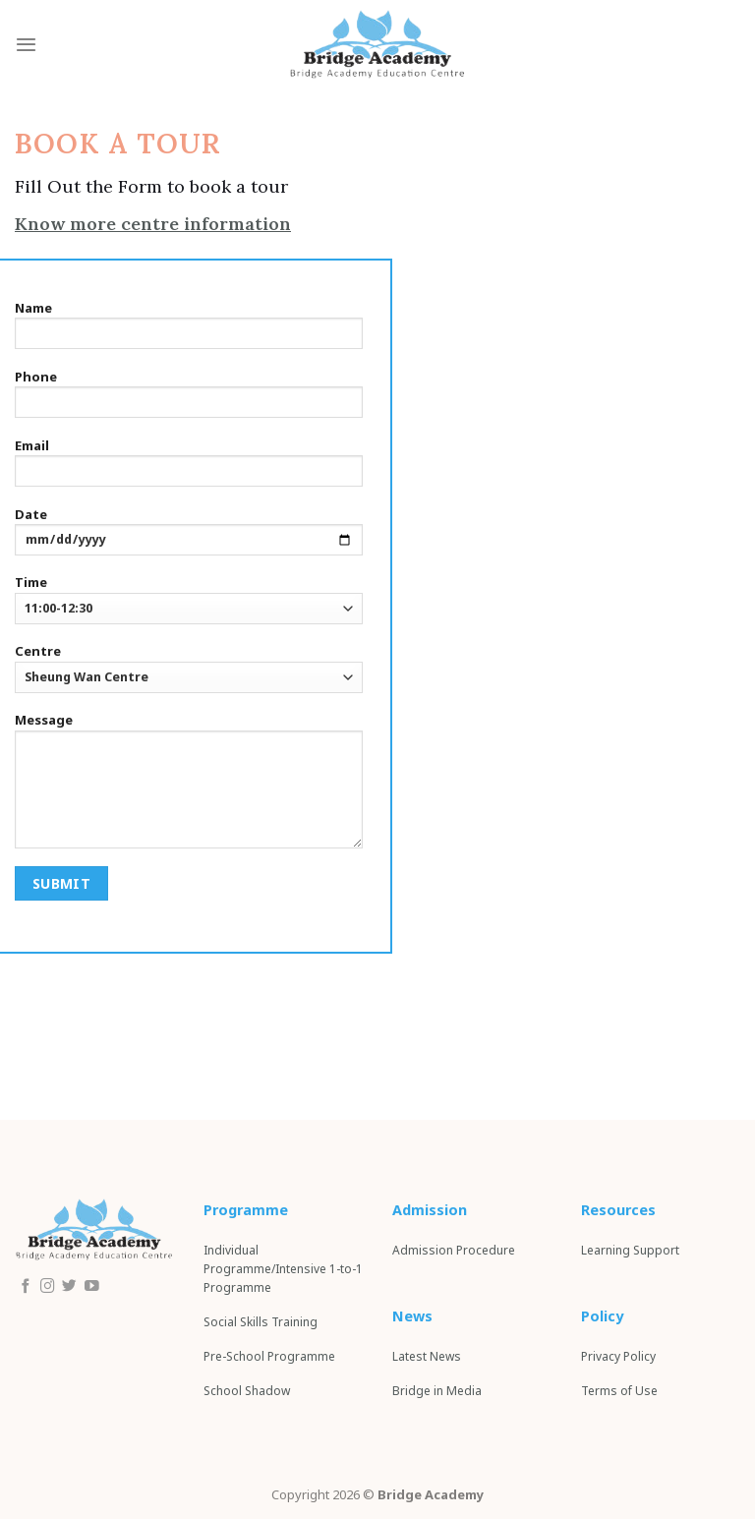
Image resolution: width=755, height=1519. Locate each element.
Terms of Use (619, 1390)
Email (189, 468)
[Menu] (25, 44)
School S (246, 1390)
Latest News (426, 1356)
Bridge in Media (437, 1390)
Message (189, 785)
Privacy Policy (618, 1356)
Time (189, 598)
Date (189, 536)
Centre (189, 667)
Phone (189, 399)
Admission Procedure (453, 1250)
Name (189, 330)
